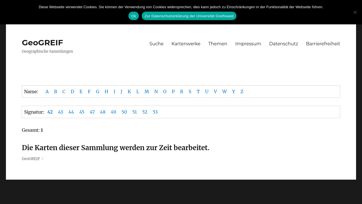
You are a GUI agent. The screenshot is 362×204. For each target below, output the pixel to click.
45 (82, 112)
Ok (133, 16)
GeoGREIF (42, 42)
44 (71, 112)
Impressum (248, 43)
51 (134, 112)
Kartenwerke (185, 43)
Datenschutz (283, 43)
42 (50, 112)
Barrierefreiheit (323, 43)
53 (155, 112)
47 (92, 112)
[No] (355, 12)
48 (102, 112)
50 (124, 112)
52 (144, 112)
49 (113, 112)
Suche (156, 43)
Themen (217, 43)
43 (60, 112)
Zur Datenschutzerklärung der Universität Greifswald (189, 16)
